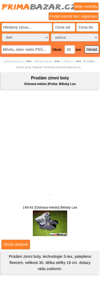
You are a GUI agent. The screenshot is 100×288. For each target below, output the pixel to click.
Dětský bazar (43, 61)
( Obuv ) (67, 61)
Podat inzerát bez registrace (74, 16)
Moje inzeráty (86, 6)
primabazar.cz (14, 61)
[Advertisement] (50, 143)
